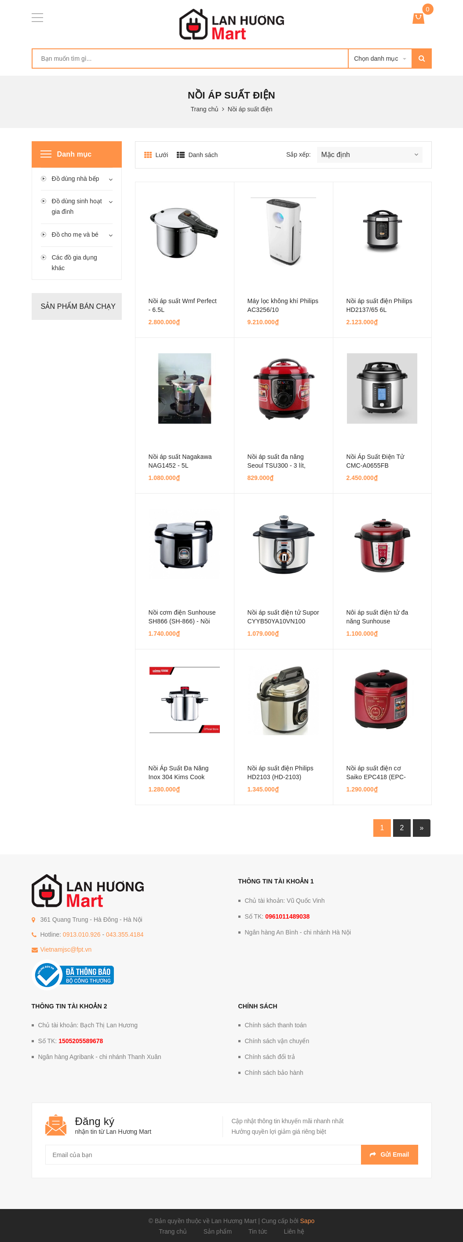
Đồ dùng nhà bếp (75, 178)
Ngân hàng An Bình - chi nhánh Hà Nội (298, 932)
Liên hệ (294, 1231)
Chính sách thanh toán (276, 1025)
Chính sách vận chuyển (277, 1040)
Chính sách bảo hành (274, 1072)
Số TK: (277, 916)
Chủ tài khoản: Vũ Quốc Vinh (285, 900)
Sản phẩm (218, 1231)
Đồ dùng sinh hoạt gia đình (77, 206)
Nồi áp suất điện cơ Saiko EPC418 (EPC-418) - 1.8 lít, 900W (376, 777)
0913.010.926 (82, 934)
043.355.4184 (125, 934)
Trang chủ (173, 1231)
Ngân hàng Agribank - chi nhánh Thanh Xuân (99, 1056)
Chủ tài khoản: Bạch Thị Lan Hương (88, 1025)
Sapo (307, 1220)
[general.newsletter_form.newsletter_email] (231, 1155)
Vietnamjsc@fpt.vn (66, 949)
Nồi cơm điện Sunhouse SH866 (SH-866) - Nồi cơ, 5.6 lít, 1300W (182, 621)
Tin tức (257, 1231)
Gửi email (389, 1154)
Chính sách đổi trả (270, 1056)
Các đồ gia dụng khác (74, 262)
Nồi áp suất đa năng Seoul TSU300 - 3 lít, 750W (277, 465)
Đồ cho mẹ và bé (75, 234)
